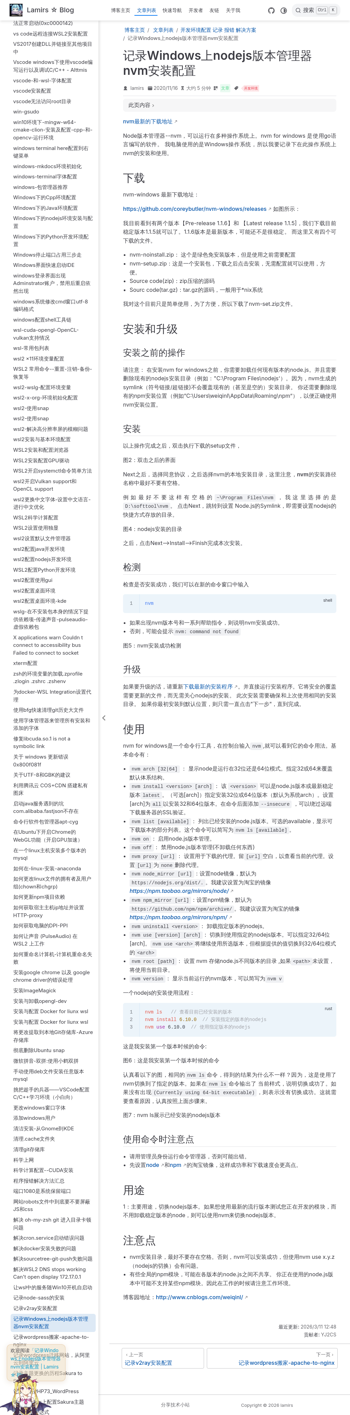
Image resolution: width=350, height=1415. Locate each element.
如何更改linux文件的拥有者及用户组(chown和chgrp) (52, 767)
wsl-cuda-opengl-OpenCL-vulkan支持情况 (46, 219)
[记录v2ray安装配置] (163, 1358)
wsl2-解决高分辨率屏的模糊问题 (51, 314)
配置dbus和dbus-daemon (44, 1307)
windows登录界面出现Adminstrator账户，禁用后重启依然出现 (52, 168)
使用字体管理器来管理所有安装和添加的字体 (51, 609)
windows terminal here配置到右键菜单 (51, 37)
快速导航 (172, 10)
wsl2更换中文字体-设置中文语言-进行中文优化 (52, 388)
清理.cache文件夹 (34, 1023)
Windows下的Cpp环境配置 (45, 82)
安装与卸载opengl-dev (40, 886)
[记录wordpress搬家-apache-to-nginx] (272, 1358)
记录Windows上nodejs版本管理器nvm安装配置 (51, 1207)
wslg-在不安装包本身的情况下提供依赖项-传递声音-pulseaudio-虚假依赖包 (51, 504)
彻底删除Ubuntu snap (39, 935)
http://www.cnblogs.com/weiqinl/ (199, 1297)
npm (175, 1164)
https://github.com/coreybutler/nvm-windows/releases (195, 208)
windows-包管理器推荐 (40, 72)
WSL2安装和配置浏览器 (41, 334)
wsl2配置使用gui (33, 465)
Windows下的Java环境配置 (45, 93)
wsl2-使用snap (31, 293)
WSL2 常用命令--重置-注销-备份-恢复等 (52, 257)
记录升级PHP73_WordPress (46, 1276)
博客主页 (120, 10)
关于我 (233, 10)
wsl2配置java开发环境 (39, 434)
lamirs (137, 88)
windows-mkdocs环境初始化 (47, 51)
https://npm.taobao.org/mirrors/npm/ (178, 917)
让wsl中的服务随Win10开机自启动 (52, 1172)
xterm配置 (25, 548)
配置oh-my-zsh (31, 1338)
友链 (214, 10)
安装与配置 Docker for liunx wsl (51, 896)
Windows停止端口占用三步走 (47, 139)
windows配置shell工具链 (42, 204)
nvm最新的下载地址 (148, 121)
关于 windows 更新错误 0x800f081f (40, 645)
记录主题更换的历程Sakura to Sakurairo (47, 1262)
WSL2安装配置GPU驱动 (41, 345)
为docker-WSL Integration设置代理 (52, 580)
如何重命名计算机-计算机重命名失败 (53, 843)
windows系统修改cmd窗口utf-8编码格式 (50, 190)
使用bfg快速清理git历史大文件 (48, 594)
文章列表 (146, 10)
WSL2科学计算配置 (35, 402)
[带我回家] (42, 10)
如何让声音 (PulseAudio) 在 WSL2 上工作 (45, 825)
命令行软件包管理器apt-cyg (45, 706)
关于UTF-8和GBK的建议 (41, 659)
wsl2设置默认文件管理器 (42, 423)
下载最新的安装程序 (207, 686)
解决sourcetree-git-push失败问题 (53, 1143)
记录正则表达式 (31, 1297)
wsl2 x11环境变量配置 (38, 243)
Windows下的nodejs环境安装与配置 (53, 107)
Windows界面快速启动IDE (44, 150)
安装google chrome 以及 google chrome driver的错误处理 (51, 861)
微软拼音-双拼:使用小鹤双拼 (46, 945)
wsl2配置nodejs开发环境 (42, 444)
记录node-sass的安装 (39, 1182)
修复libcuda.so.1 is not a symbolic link (42, 627)
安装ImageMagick (34, 875)
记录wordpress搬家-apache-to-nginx (51, 1226)
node (152, 1164)
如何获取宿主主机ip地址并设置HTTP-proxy (48, 796)
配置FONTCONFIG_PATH (43, 1318)
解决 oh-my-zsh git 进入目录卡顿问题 (52, 1108)
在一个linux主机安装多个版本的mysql (49, 739)
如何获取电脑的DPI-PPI (40, 810)
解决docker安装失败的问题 (44, 1133)
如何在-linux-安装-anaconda (47, 753)
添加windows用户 (34, 1002)
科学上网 (23, 1045)
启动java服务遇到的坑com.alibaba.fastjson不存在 (46, 692)
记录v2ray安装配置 (35, 1193)
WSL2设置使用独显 (35, 412)
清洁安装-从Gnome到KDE (43, 1013)
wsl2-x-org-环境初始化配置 (45, 282)
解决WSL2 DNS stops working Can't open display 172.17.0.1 (49, 1158)
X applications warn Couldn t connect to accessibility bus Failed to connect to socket (48, 530)
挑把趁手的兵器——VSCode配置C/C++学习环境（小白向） (51, 978)
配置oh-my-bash (33, 1328)
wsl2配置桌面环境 (34, 475)
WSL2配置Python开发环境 (44, 454)
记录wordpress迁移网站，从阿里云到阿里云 (51, 1244)
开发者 (196, 10)
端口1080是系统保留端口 (42, 1076)
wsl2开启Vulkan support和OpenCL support (45, 370)
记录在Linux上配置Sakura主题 (48, 1286)
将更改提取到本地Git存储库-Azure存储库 (53, 921)
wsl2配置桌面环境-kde (40, 485)
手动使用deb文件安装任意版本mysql (48, 960)
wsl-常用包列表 (31, 233)
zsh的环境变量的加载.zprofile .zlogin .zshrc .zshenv (48, 562)
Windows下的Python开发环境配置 (51, 125)
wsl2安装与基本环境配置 (42, 324)
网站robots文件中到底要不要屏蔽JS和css (51, 1090)
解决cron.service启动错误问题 (48, 1122)
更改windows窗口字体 (39, 992)
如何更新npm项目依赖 (39, 781)
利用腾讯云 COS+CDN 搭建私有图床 (50, 674)
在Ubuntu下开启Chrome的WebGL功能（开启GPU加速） (48, 720)
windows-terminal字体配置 (45, 61)
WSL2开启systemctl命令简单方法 (52, 355)
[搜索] (316, 10)
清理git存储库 (29, 1034)
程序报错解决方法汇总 (39, 1065)
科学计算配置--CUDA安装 (43, 1055)
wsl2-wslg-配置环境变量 (42, 272)
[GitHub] (271, 10)
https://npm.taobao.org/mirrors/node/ (179, 890)
